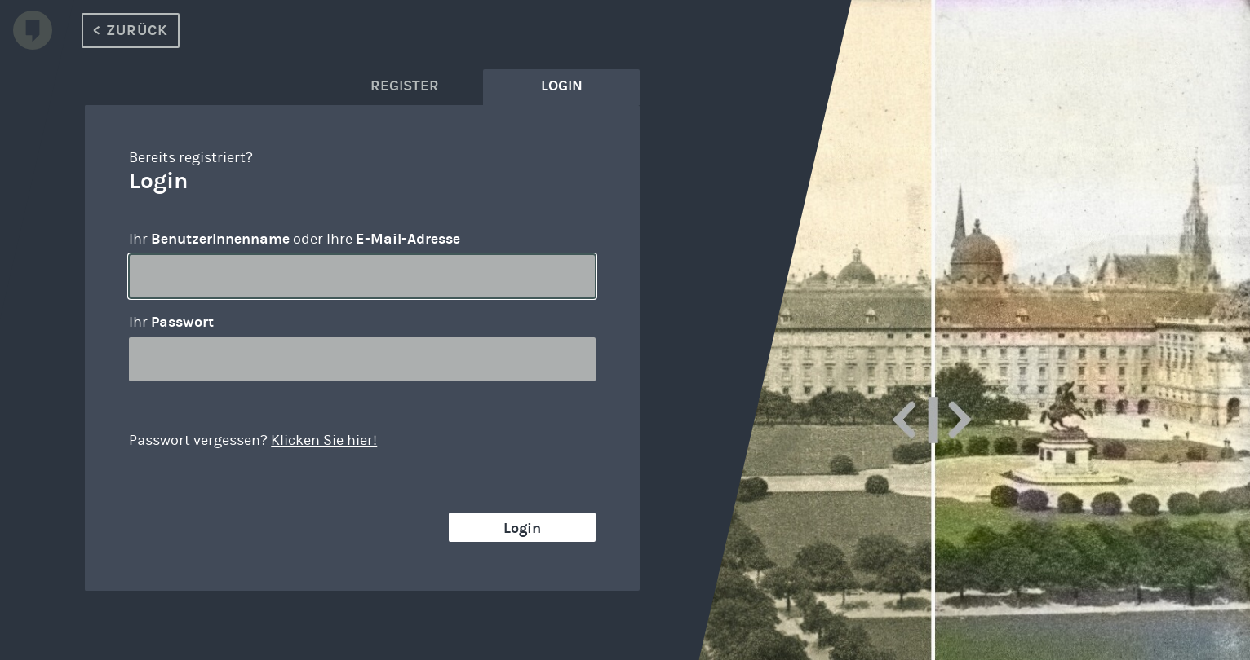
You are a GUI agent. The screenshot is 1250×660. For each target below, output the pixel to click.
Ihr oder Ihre (294, 239)
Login (522, 528)
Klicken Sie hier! (324, 440)
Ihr (171, 322)
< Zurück (130, 30)
